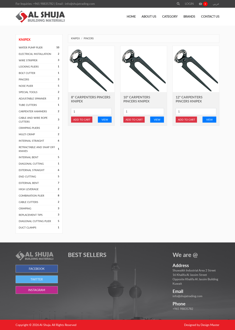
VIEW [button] (105, 119)
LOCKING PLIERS (29, 66)
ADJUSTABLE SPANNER (32, 98)
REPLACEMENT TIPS (31, 215)
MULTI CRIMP (27, 134)
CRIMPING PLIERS (29, 128)
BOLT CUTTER (27, 73)
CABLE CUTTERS (28, 202)
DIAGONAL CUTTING (31, 163)
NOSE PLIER (26, 86)
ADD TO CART (81, 119)
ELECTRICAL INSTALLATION (35, 54)
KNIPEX (75, 38)
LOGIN (189, 4)
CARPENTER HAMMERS (33, 111)
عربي (216, 4)
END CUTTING (27, 176)
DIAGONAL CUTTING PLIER (35, 221)
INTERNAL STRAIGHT (31, 140)
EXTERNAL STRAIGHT (31, 170)
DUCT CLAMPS (27, 227)
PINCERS (24, 79)
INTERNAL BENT (28, 157)
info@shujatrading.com (80, 4)
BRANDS (189, 16)
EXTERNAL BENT (29, 183)
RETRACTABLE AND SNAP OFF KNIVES (37, 149)
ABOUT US (149, 16)
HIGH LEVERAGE (29, 189)
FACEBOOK (37, 269)
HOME (131, 16)
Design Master (210, 325)
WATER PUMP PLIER (31, 47)
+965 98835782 (43, 4)
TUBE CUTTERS (28, 105)
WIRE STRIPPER (28, 60)
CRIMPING (25, 208)
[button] (178, 4)
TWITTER (36, 279)
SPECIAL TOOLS (28, 92)
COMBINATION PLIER (31, 195)
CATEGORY (170, 16)
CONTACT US (210, 16)
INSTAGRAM (36, 290)
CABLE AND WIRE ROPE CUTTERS (33, 119)
